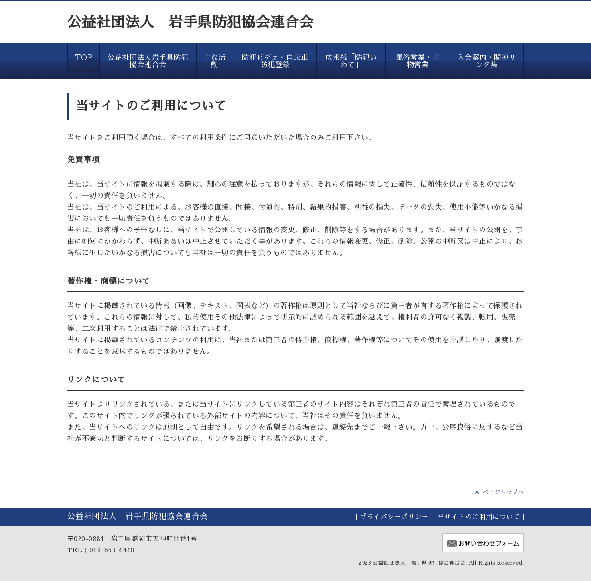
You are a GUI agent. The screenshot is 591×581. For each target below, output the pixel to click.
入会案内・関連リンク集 (486, 61)
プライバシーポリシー (394, 517)
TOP (83, 57)
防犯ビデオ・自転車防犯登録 (275, 61)
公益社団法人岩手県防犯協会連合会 (148, 61)
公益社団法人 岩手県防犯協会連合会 (190, 22)
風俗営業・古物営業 (418, 61)
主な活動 (215, 61)
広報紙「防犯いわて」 (351, 61)
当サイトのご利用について (479, 517)
